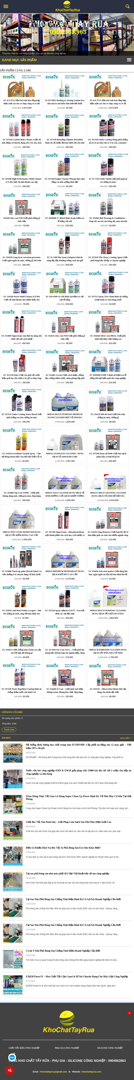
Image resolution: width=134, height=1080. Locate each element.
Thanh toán (9, 729)
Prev (4, 35)
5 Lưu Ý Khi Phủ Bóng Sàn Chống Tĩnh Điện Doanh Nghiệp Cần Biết (63, 950)
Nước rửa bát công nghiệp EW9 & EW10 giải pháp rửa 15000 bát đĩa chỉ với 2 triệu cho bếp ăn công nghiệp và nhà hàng (78, 772)
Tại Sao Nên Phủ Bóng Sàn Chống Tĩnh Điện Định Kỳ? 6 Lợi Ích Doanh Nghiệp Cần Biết (73, 899)
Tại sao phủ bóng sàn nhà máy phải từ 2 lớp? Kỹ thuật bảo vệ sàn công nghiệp (67, 873)
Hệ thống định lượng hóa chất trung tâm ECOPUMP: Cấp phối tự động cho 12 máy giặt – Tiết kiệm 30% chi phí (78, 746)
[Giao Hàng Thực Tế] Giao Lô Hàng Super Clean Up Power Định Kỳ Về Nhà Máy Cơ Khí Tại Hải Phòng (78, 797)
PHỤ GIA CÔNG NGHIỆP (67, 1048)
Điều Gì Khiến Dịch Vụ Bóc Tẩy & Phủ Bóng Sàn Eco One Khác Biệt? (63, 847)
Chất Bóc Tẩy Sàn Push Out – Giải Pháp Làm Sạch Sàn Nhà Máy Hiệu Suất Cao (68, 822)
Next (129, 35)
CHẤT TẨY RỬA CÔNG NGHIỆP (24, 1048)
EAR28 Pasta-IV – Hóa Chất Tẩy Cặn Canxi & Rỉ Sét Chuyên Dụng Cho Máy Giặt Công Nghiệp (77, 976)
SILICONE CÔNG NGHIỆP (110, 1048)
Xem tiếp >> (126, 738)
